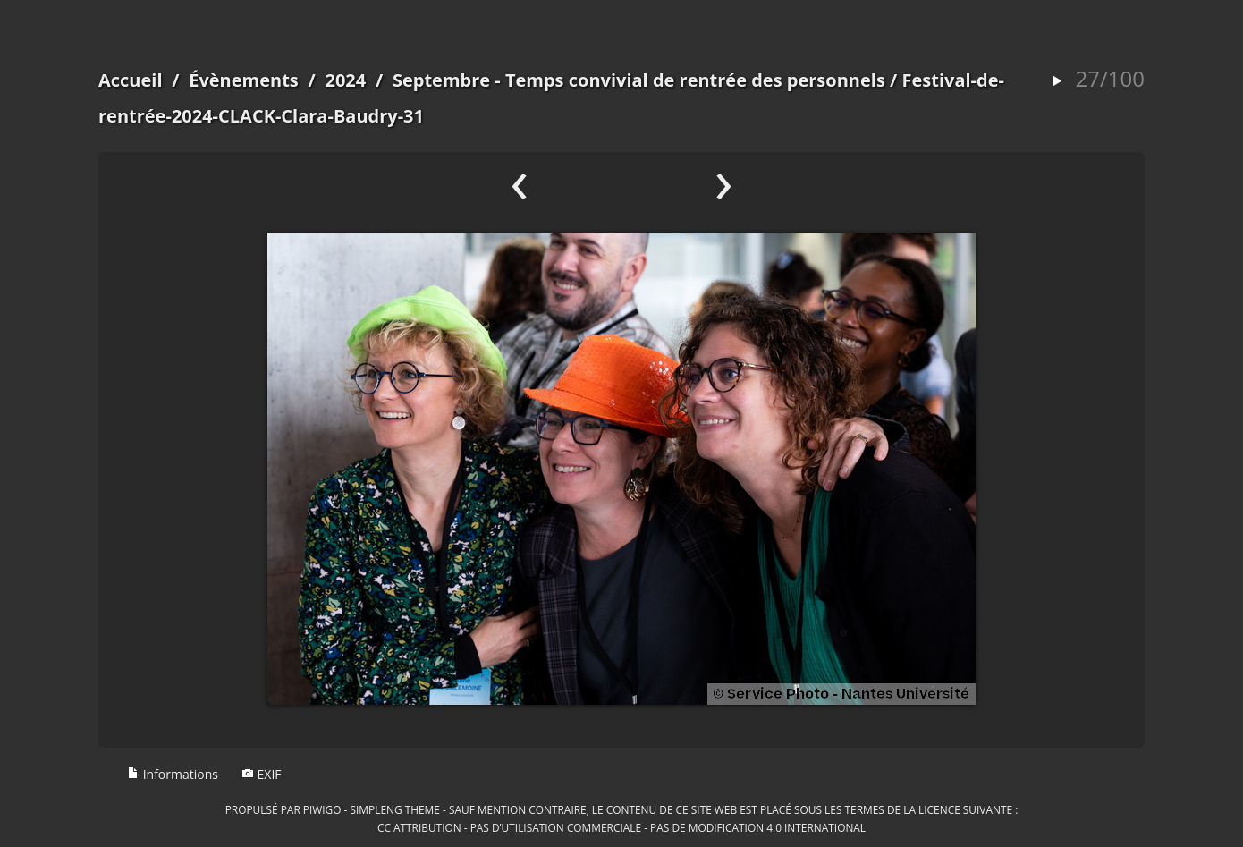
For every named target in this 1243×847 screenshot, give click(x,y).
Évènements (244, 80)
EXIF (261, 774)
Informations (172, 774)
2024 (345, 80)
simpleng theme (395, 809)
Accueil (130, 80)
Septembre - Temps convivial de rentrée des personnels (639, 80)
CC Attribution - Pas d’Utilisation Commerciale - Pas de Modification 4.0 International (621, 827)
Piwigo (322, 809)
